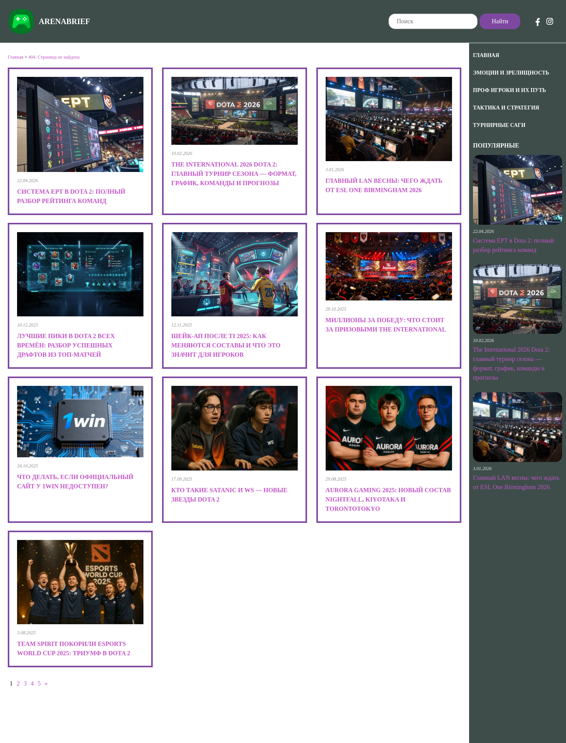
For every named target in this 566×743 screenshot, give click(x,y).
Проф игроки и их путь (509, 90)
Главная (486, 55)
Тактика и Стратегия (506, 108)
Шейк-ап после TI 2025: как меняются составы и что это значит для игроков (226, 345)
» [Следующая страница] (46, 683)
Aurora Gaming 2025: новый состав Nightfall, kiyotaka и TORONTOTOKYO (388, 499)
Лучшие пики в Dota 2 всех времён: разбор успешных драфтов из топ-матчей (66, 345)
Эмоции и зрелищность (511, 73)
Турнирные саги (499, 125)
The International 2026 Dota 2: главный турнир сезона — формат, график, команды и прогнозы (234, 173)
